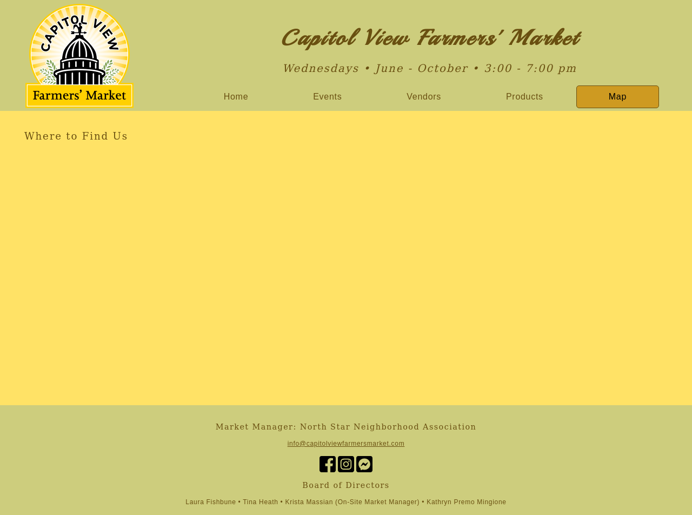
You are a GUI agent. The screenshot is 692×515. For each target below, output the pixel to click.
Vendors (424, 96)
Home (236, 96)
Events (327, 96)
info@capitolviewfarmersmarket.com (346, 443)
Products (524, 96)
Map (618, 96)
